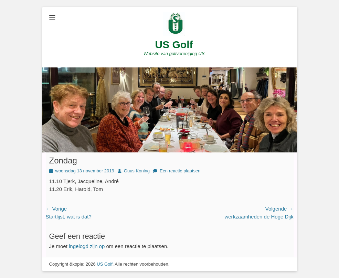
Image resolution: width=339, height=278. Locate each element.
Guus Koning (137, 170)
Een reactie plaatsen (180, 170)
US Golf (174, 44)
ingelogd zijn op (87, 246)
